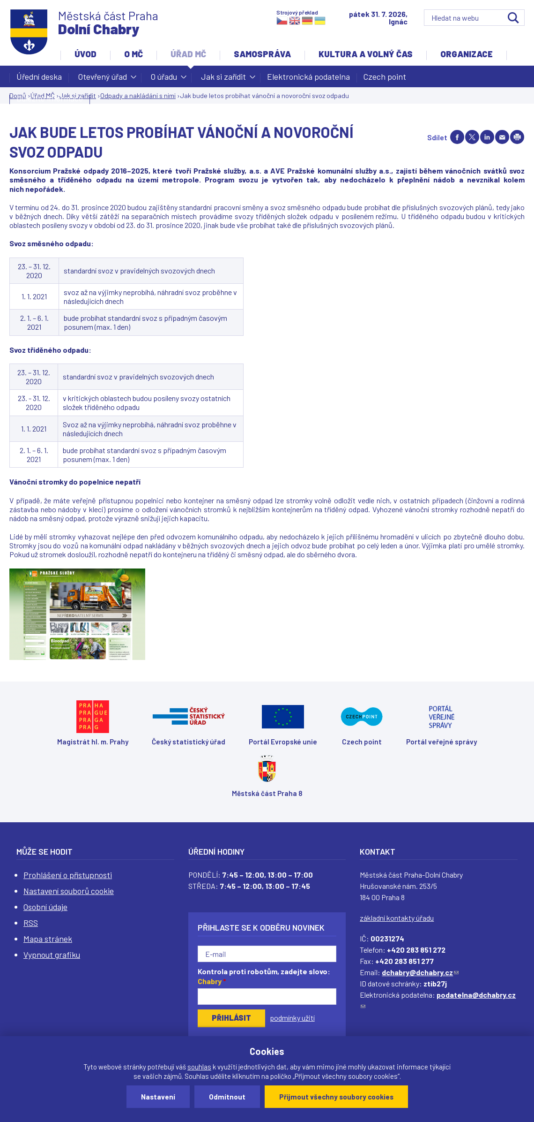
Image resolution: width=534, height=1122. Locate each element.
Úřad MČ (188, 54)
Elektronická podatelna (308, 76)
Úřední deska (39, 76)
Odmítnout (227, 1096)
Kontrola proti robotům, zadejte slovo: (264, 976)
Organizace (466, 54)
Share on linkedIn (487, 137)
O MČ (133, 54)
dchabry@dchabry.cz (420, 972)
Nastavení (158, 1096)
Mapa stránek (47, 938)
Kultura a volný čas (366, 54)
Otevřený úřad (102, 79)
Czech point (384, 76)
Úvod (85, 54)
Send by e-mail (502, 137)
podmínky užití (292, 1017)
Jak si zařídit (223, 79)
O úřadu (163, 79)
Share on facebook (457, 137)
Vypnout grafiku (51, 954)
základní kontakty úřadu (397, 917)
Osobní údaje (45, 907)
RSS (30, 922)
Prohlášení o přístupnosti (67, 875)
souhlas (199, 1066)
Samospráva (262, 54)
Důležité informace (49, 98)
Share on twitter (472, 137)
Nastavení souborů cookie (68, 891)
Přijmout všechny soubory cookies (336, 1096)
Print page (517, 137)
